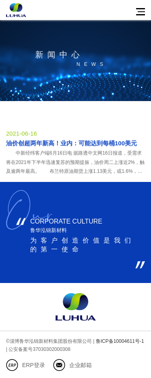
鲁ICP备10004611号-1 (120, 341)
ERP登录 (33, 365)
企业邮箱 (80, 365)
